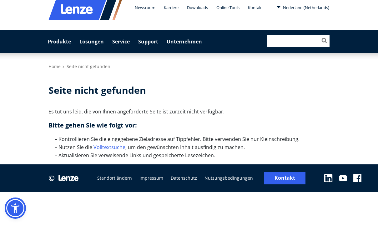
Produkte (59, 41)
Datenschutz (184, 178)
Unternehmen (184, 41)
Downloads (197, 7)
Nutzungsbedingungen (228, 178)
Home (54, 66)
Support (148, 41)
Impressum (151, 178)
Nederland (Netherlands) (302, 7)
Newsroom (145, 7)
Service (121, 41)
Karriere (171, 7)
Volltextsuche (109, 147)
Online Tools (227, 7)
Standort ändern (114, 178)
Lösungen (91, 41)
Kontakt (255, 7)
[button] (15, 208)
